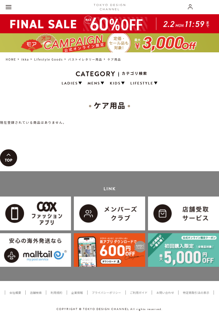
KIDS (115, 83)
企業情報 (77, 292)
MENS (94, 83)
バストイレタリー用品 (85, 59)
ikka (25, 59)
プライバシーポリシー (106, 292)
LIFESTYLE (141, 83)
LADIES (70, 83)
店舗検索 (36, 292)
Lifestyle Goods (48, 59)
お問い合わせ (165, 292)
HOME (11, 59)
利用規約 (56, 292)
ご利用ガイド (139, 292)
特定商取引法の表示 (196, 292)
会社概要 (15, 292)
